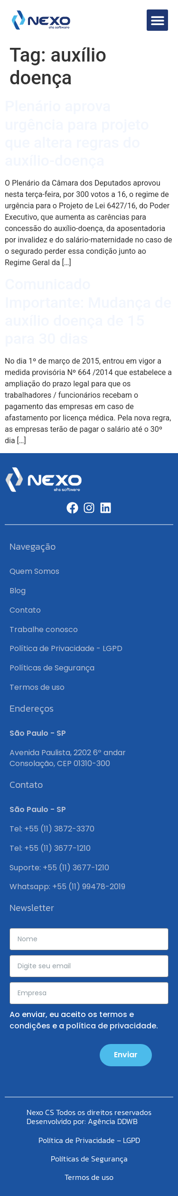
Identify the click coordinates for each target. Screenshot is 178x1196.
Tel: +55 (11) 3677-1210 (50, 848)
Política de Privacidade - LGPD (65, 648)
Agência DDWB (113, 1121)
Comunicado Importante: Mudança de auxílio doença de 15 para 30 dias (88, 311)
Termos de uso (37, 687)
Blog (17, 590)
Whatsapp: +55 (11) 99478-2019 (67, 886)
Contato (25, 610)
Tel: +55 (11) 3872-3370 (51, 828)
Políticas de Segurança (51, 667)
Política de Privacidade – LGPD (89, 1140)
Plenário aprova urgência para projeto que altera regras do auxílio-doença (77, 133)
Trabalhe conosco (43, 629)
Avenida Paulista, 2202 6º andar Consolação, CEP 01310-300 (67, 757)
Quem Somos (34, 571)
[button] (157, 20)
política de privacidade (111, 1025)
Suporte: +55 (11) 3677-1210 (59, 867)
